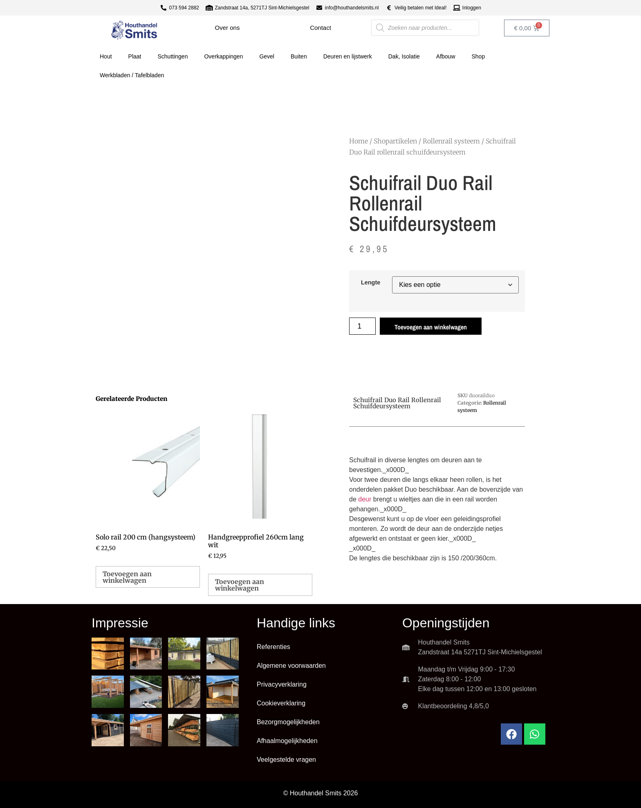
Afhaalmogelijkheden (287, 740)
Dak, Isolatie (404, 56)
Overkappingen (223, 56)
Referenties (273, 646)
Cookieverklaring (281, 703)
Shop (478, 56)
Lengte (370, 282)
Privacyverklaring (282, 684)
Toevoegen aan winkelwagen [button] (127, 577)
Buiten (299, 56)
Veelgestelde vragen (286, 759)
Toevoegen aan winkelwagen (430, 326)
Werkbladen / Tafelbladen (132, 75)
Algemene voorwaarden (291, 665)
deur (364, 499)
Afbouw (445, 56)
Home (358, 141)
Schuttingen (173, 56)
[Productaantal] (362, 326)
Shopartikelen (395, 141)
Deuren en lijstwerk (347, 56)
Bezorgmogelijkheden (288, 721)
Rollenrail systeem (451, 141)
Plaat (134, 56)
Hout (106, 56)
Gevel (266, 56)
